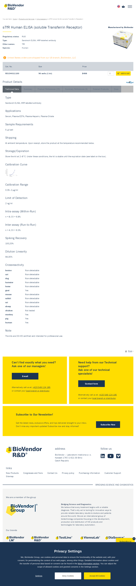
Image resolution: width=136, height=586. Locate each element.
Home (15, 19)
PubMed (129, 82)
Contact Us (52, 473)
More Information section (88, 564)
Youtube (111, 456)
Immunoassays (41, 19)
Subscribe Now (108, 424)
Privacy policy (68, 473)
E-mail (25, 376)
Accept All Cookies (97, 576)
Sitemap (10, 476)
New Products (12, 473)
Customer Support (113, 473)
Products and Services (27, 19)
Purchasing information (89, 473)
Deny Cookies (68, 576)
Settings (38, 576)
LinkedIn (103, 456)
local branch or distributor (37, 390)
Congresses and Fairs (33, 473)
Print (130, 351)
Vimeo (118, 456)
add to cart (125, 73)
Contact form (91, 383)
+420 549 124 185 (41, 387)
